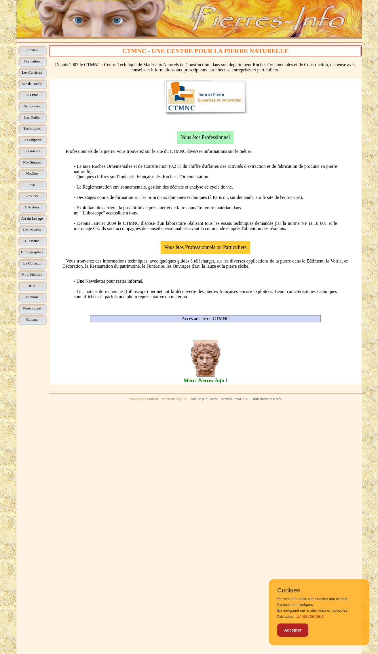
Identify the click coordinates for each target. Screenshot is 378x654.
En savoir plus (310, 616)
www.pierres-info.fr (144, 399)
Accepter (292, 630)
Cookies (288, 590)
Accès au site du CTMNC (205, 318)
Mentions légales (174, 399)
